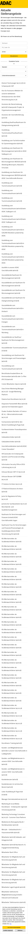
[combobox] (14, 51)
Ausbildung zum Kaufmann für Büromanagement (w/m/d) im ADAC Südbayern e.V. (14, 151)
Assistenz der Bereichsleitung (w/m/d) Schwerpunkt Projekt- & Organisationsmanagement (13, 107)
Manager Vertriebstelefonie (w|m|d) (14, 799)
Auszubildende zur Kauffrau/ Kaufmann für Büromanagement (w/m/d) (13, 340)
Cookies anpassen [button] (8, 930)
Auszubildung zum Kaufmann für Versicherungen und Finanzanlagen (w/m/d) (14, 358)
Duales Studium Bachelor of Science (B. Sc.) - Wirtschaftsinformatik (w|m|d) (14, 414)
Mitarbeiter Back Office (10, 852)
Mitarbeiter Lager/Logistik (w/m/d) (13, 887)
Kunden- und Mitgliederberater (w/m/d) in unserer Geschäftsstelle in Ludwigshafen (14, 751)
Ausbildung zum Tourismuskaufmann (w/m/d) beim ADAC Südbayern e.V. (14, 209)
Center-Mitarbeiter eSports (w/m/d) (14, 384)
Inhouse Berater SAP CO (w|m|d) (13, 472)
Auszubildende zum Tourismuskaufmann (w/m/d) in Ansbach (13, 308)
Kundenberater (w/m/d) (10, 779)
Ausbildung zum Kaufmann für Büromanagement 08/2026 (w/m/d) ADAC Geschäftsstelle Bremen (14, 175)
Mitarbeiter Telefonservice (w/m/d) (13, 902)
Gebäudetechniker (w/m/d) (11, 437)
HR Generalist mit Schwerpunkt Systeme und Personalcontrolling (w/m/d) (13, 457)
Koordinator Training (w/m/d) (12, 743)
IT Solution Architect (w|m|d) (12, 484)
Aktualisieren (14, 56)
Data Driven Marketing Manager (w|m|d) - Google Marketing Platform (13, 392)
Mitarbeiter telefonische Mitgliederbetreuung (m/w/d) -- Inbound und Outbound (12, 895)
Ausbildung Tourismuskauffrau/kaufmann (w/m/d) (12, 133)
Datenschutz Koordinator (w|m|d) (13, 399)
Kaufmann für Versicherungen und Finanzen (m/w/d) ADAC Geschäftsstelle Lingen (13, 517)
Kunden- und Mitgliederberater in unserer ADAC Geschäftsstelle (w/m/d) (13, 761)
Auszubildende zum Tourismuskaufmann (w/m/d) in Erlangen (13, 319)
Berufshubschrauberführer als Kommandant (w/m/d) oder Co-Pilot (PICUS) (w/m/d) (14, 376)
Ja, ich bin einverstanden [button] (14, 927)
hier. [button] (10, 923)
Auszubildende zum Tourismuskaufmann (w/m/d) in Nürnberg (13, 329)
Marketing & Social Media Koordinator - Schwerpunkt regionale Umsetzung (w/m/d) (14, 807)
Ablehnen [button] (20, 930)
